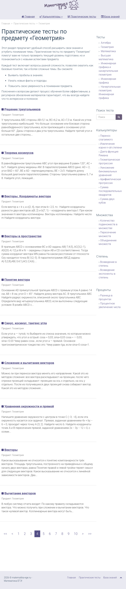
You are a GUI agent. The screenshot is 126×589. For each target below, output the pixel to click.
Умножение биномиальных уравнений (108, 171)
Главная (28, 16)
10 (75, 534)
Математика (108, 51)
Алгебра (105, 42)
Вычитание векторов (20, 493)
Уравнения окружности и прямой (29, 406)
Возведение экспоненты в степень (107, 273)
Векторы (11, 450)
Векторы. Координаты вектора (27, 196)
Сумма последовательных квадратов (110, 191)
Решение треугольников (22, 109)
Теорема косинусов (18, 153)
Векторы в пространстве (23, 236)
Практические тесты (82, 16)
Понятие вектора (17, 280)
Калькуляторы (51, 16)
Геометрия (107, 47)
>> (90, 534)
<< (5, 534)
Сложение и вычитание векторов (29, 363)
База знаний (110, 16)
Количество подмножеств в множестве (108, 224)
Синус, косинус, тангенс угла (25, 323)
